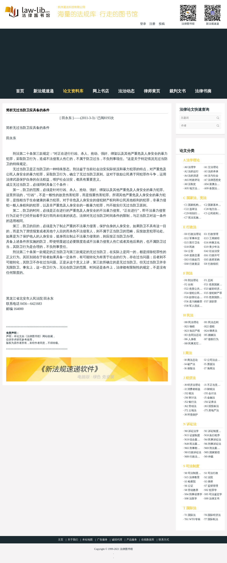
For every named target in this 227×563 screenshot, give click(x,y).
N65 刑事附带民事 (195, 448)
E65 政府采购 (211, 259)
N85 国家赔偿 (212, 452)
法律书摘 (203, 91)
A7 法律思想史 (212, 180)
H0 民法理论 (192, 322)
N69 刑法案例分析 (214, 448)
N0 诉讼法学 (192, 431)
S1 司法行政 (211, 473)
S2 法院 (208, 477)
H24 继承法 (210, 330)
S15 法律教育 (192, 477)
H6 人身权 (190, 339)
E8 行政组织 (211, 263)
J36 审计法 (191, 397)
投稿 (162, 23)
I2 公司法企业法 (213, 360)
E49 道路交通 (192, 255)
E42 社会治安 (211, 251)
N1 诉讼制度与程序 (215, 431)
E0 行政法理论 (193, 234)
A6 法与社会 (211, 175)
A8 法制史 (190, 184)
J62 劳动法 (191, 406)
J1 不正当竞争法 (213, 385)
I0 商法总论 (191, 360)
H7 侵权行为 (211, 339)
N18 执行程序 (212, 435)
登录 (143, 23)
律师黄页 (152, 91)
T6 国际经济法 (212, 515)
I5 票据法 (209, 364)
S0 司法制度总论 (194, 473)
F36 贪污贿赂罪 (193, 301)
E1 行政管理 (211, 234)
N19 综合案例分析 (195, 439)
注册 (152, 23)
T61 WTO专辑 (192, 519)
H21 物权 (190, 326)
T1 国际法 (190, 515)
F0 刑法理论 (191, 280)
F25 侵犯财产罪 (213, 293)
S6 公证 (189, 485)
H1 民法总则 (211, 322)
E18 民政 (190, 246)
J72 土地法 (191, 410)
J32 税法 (189, 393)
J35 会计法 (210, 393)
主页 (60, 539)
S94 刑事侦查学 (193, 494)
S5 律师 (208, 481)
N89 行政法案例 (194, 456)
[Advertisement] (113, 56)
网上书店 (101, 91)
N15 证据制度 (192, 435)
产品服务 (132, 539)
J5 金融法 (209, 397)
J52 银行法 (191, 402)
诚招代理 (117, 539)
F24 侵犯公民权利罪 (196, 293)
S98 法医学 (191, 498)
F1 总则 (208, 280)
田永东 (66, 118)
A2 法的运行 (191, 171)
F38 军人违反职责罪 (196, 305)
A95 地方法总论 (193, 188)
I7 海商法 (209, 368)
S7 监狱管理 (211, 485)
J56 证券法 (210, 402)
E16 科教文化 (211, 242)
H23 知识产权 (192, 330)
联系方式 (164, 539)
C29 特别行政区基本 (196, 213)
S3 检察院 (190, 481)
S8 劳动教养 (191, 490)
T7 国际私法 (211, 519)
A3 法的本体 (211, 171)
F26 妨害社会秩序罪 (196, 297)
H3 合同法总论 (193, 335)
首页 (20, 91)
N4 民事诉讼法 (212, 439)
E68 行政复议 (192, 263)
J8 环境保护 (191, 414)
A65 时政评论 (192, 180)
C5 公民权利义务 (213, 213)
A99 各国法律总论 (214, 188)
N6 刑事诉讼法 (212, 443)
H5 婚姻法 (210, 335)
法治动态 (126, 91)
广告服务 (102, 539)
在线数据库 (147, 539)
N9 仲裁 (208, 456)
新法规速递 (43, 91)
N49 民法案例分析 (195, 443)
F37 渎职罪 (210, 301)
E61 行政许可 (211, 255)
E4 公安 (189, 251)
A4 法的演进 (191, 175)
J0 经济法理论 (193, 385)
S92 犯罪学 (210, 490)
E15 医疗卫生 (192, 242)
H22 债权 (209, 326)
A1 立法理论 (211, 167)
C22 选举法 (191, 209)
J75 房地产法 (211, 410)
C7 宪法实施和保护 (195, 217)
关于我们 (73, 539)
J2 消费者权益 (193, 389)
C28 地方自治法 (213, 209)
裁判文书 (177, 91)
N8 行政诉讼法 (193, 452)
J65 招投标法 (211, 406)
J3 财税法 (209, 389)
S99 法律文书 (211, 498)
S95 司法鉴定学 (213, 494)
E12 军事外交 (192, 238)
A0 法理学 (190, 167)
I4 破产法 (190, 364)
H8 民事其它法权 (194, 343)
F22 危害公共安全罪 (196, 288)
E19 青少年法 (211, 246)
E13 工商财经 (211, 238)
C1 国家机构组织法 (195, 205)
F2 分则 (189, 284)
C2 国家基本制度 (213, 205)
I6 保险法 (190, 368)
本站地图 (87, 539)
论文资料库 (73, 91)
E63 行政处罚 (192, 259)
